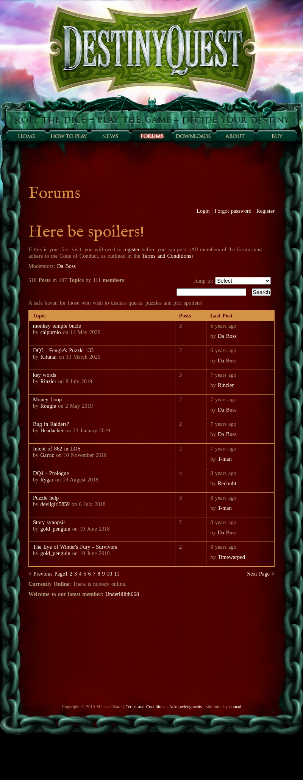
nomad (235, 706)
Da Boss (66, 266)
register (131, 249)
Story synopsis (49, 522)
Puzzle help (46, 498)
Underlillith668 (122, 594)
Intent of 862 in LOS (57, 449)
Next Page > (261, 574)
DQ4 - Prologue (51, 473)
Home (26, 136)
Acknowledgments (185, 706)
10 (109, 574)
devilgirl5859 (56, 504)
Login (203, 211)
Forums (151, 136)
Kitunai (48, 357)
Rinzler (48, 381)
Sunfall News (110, 136)
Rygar (46, 480)
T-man (225, 459)
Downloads (193, 136)
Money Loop (47, 399)
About (235, 136)
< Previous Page (46, 574)
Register (265, 211)
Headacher (52, 430)
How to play (68, 136)
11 (116, 574)
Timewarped (231, 557)
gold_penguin (55, 529)
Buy (276, 136)
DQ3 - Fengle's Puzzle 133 (63, 350)
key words (44, 375)
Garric (47, 455)
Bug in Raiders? (51, 424)
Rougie (48, 406)
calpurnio (50, 332)
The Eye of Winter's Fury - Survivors (75, 547)
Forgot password (233, 211)
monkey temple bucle (57, 326)
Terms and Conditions (166, 256)
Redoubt (227, 483)
